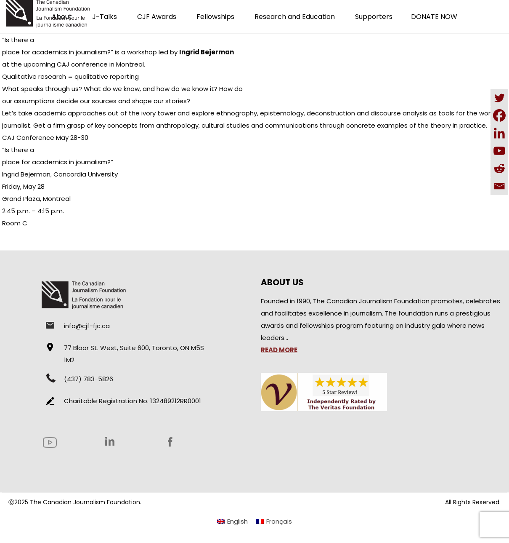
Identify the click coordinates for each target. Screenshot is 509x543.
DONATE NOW (434, 16)
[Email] (499, 186)
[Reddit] (499, 168)
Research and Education (294, 16)
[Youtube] (499, 151)
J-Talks (104, 16)
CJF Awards (156, 16)
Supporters (373, 16)
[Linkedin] (499, 133)
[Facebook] (499, 115)
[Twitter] (499, 98)
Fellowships (215, 16)
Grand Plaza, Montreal (36, 198)
